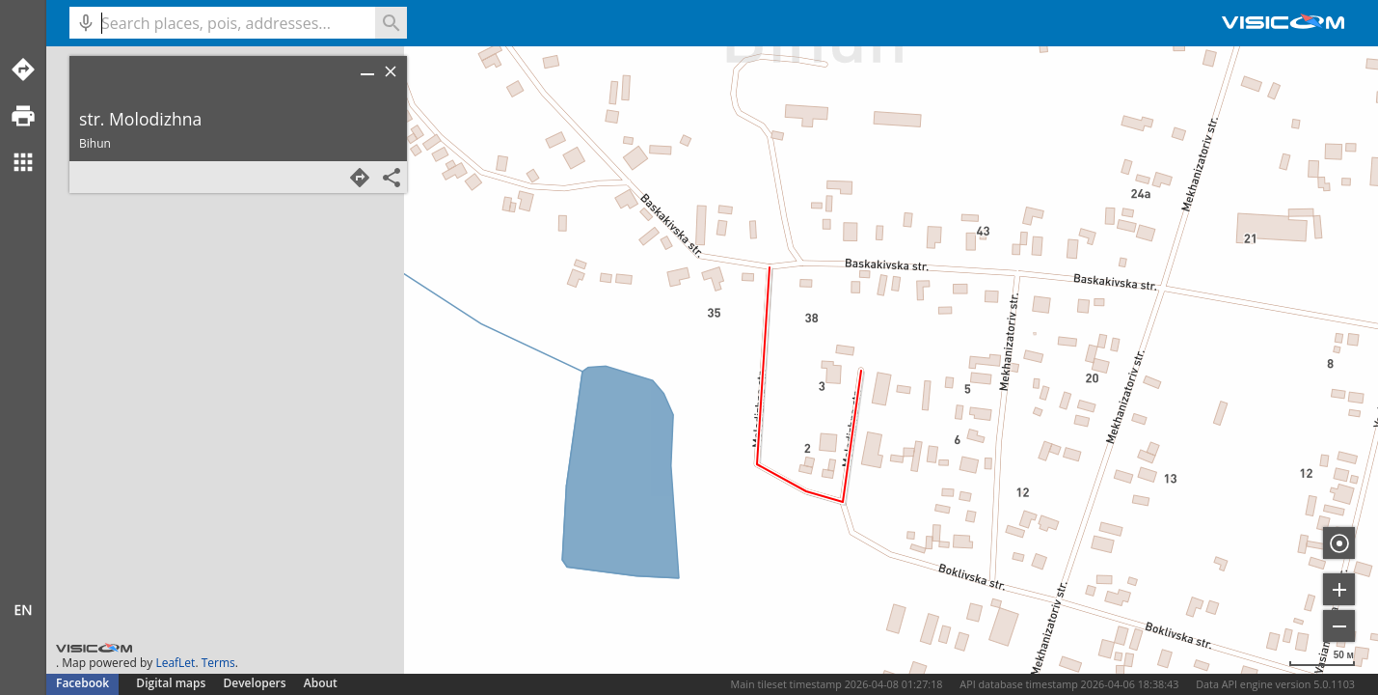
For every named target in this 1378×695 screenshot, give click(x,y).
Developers (255, 683)
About (321, 683)
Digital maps (172, 683)
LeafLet (175, 662)
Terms (218, 662)
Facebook (82, 683)
